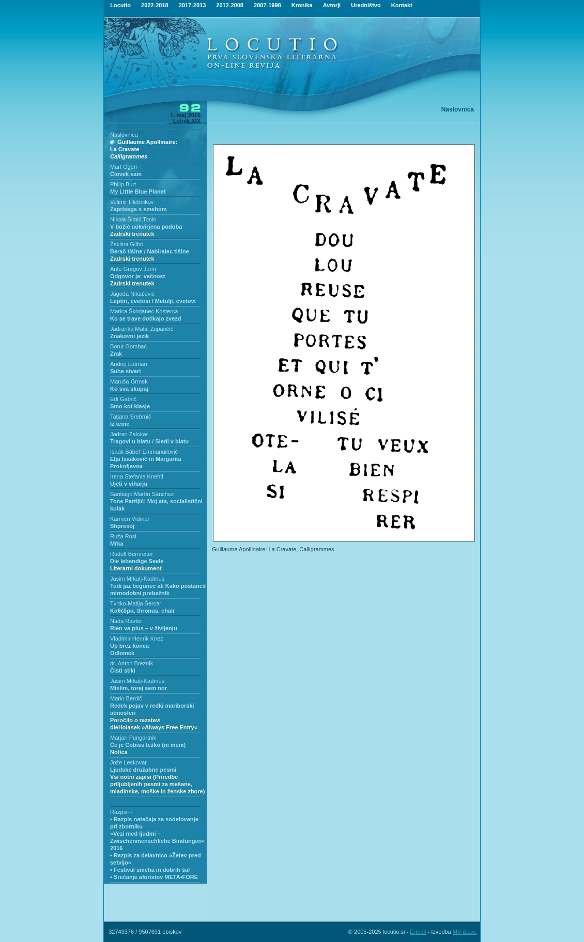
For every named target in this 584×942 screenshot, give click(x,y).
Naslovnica (124, 135)
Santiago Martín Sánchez (142, 494)
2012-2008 (229, 5)
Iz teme (119, 424)
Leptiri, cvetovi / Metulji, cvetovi (153, 301)
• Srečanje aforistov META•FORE (154, 877)
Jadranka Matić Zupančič (141, 329)
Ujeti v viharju (128, 484)
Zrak (116, 353)
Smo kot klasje (130, 406)
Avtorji (332, 5)
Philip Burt (123, 184)
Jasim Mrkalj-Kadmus (137, 579)
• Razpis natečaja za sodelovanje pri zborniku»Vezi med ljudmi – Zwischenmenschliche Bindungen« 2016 (157, 833)
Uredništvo (365, 5)
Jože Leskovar (128, 762)
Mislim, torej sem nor (138, 688)
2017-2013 (192, 5)
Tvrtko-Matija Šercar (135, 603)
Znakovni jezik (129, 336)
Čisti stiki (122, 670)
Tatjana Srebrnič (130, 416)
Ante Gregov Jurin (133, 269)
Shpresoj (122, 526)
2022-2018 (154, 5)
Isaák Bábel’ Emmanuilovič (144, 452)
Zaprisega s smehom (138, 209)
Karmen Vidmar (129, 519)
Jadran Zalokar (129, 434)
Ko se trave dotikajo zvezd (145, 318)
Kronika (302, 5)
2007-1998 (267, 5)
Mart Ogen (123, 167)
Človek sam (126, 174)
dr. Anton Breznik (131, 663)
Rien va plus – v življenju (143, 628)
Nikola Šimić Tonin (133, 219)
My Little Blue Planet (138, 191)
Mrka (117, 543)
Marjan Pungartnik (133, 738)
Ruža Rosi (123, 536)
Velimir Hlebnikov (131, 202)
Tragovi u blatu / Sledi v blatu (149, 441)
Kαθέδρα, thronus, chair (142, 611)
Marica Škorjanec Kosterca (144, 311)
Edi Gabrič (123, 399)
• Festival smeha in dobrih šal (150, 870)
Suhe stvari (125, 371)
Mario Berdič (126, 698)
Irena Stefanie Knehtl (136, 476)
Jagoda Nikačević (132, 294)
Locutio (120, 5)
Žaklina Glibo (126, 244)
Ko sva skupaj (129, 389)
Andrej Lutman (128, 364)
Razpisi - (121, 812)
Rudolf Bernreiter (131, 554)
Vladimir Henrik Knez (136, 638)
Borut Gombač (128, 346)
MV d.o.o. (465, 932)
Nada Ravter (126, 621)
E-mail (418, 932)
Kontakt (401, 5)
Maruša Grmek (129, 381)
